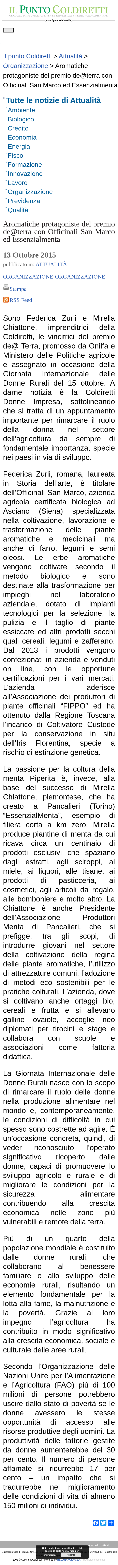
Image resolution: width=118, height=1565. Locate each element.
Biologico (21, 120)
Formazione (25, 166)
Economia (22, 138)
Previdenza (24, 202)
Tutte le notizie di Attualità (53, 102)
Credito (18, 129)
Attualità (51, 266)
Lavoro (18, 184)
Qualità (18, 211)
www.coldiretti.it (97, 1546)
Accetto (71, 1555)
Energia (19, 147)
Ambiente (21, 111)
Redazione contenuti (94, 1561)
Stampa (18, 290)
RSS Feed (21, 301)
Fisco (15, 157)
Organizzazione (30, 193)
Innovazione (25, 175)
